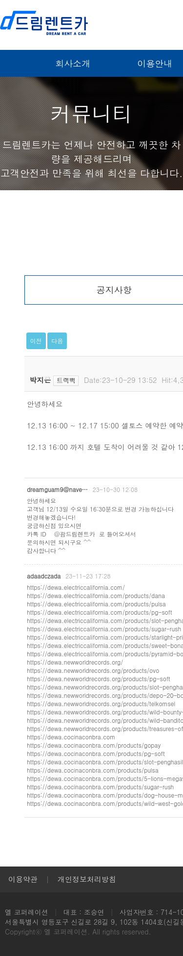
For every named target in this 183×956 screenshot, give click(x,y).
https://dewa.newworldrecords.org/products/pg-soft (98, 678)
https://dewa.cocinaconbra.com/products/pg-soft (96, 753)
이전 (36, 340)
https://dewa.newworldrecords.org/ (75, 662)
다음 (57, 340)
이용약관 (23, 879)
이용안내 (154, 63)
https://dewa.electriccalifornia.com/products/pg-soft (99, 612)
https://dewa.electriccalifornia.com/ (76, 587)
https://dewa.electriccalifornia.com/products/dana (96, 595)
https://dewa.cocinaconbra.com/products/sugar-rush (100, 786)
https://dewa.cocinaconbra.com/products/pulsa (93, 770)
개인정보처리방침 (87, 879)
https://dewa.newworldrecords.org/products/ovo (93, 670)
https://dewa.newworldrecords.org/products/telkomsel (101, 703)
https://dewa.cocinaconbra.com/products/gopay (94, 745)
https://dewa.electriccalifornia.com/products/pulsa (96, 604)
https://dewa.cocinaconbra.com (71, 737)
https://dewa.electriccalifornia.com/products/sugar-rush (104, 628)
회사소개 (72, 63)
